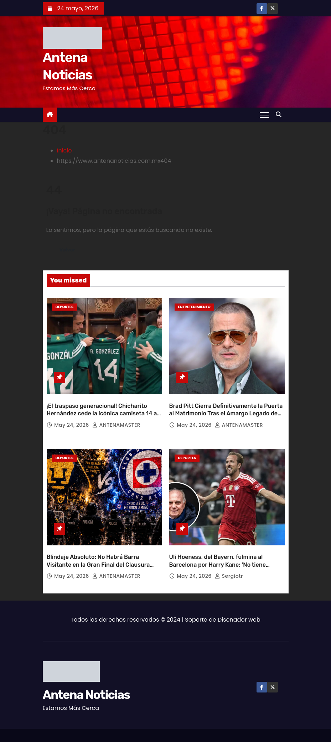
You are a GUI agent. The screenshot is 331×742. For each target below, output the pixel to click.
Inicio (64, 150)
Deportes (65, 307)
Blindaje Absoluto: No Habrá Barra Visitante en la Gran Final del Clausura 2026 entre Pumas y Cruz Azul (98, 550)
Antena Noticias (86, 680)
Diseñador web (239, 605)
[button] (280, 114)
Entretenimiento (194, 307)
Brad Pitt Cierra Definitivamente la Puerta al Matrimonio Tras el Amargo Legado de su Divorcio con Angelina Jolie (226, 406)
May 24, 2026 (72, 417)
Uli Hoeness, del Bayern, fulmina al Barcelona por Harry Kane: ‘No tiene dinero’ (217, 550)
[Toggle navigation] (264, 114)
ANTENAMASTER (116, 417)
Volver (68, 250)
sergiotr (229, 561)
